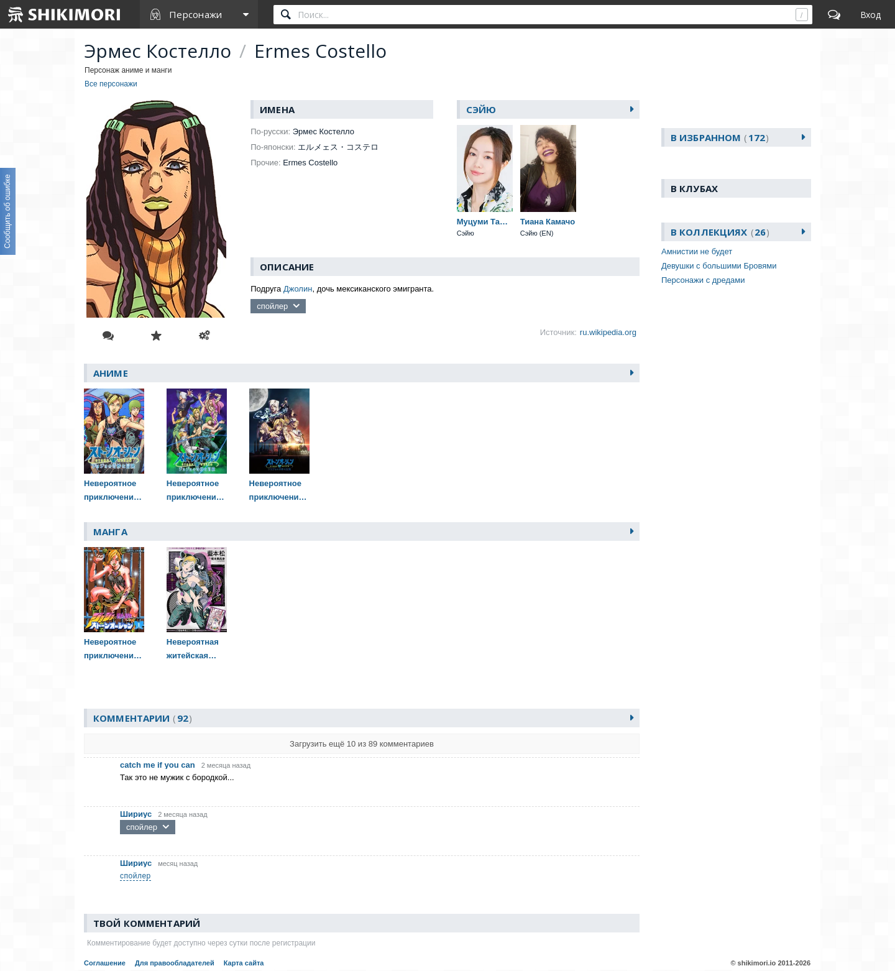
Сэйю (481, 109)
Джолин (297, 288)
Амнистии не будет (696, 251)
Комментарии (142, 718)
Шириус (136, 814)
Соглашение (105, 963)
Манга (110, 531)
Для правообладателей (174, 963)
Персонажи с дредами (703, 280)
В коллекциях (720, 232)
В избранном (720, 137)
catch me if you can (157, 765)
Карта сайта (244, 963)
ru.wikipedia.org (608, 332)
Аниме (110, 373)
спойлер (272, 306)
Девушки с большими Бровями (719, 265)
